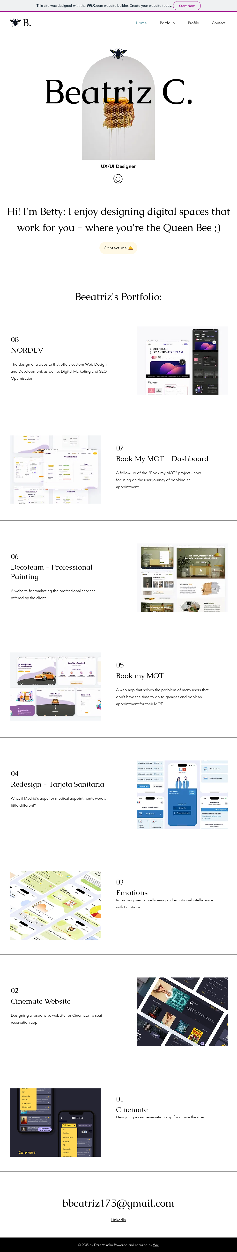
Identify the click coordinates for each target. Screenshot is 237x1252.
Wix (156, 1245)
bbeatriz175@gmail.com (118, 1202)
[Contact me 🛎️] (118, 248)
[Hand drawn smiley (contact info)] (118, 179)
